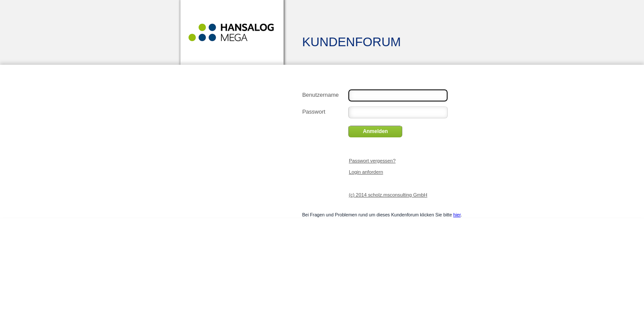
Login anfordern (366, 172)
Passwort (313, 111)
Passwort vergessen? (372, 160)
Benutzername (320, 94)
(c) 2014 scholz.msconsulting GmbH (388, 194)
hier (457, 214)
